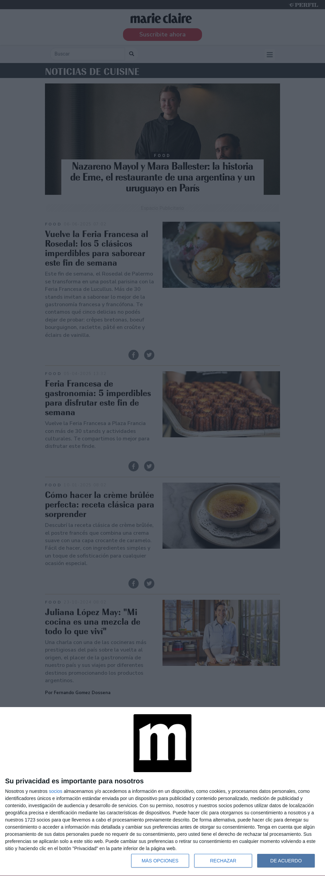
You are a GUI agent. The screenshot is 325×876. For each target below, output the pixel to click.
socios (55, 791)
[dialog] (162, 791)
